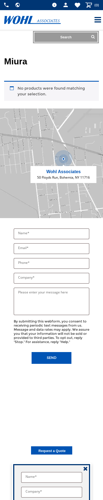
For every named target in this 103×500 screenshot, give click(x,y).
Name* (24, 233)
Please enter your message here (43, 292)
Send (52, 358)
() (96, 5)
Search (77, 37)
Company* (26, 277)
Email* (23, 247)
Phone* (24, 262)
